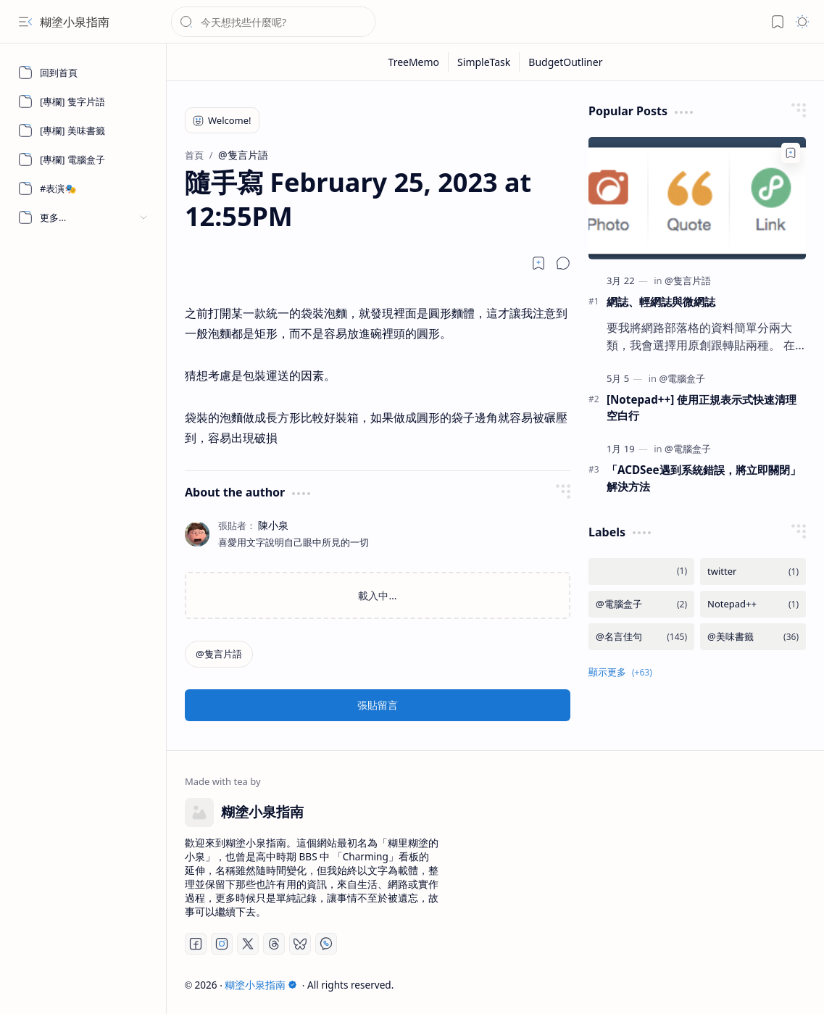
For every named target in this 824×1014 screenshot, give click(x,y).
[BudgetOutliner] (565, 62)
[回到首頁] (83, 72)
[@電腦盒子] (682, 378)
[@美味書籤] (753, 636)
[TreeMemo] (414, 62)
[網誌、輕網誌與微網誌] (697, 198)
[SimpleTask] (484, 62)
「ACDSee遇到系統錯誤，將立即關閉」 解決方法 (704, 478)
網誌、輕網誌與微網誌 (661, 301)
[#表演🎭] (83, 188)
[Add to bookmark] (790, 153)
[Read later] (538, 263)
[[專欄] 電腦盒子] (83, 159)
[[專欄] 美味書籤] (83, 130)
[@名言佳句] (641, 636)
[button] (25, 22)
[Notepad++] (753, 604)
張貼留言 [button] (377, 705)
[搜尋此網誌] (273, 21)
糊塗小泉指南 (74, 22)
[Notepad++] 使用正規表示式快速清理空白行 (701, 407)
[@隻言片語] (219, 654)
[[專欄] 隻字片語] (83, 101)
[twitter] (753, 571)
